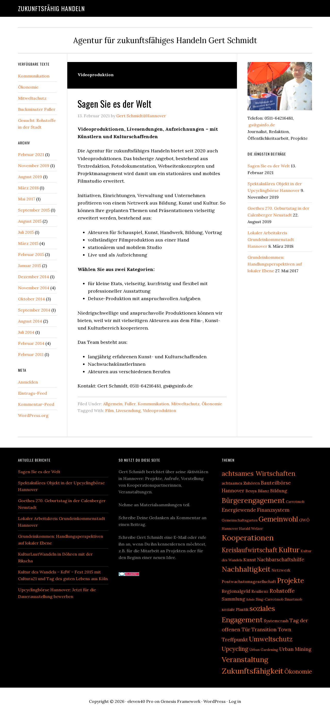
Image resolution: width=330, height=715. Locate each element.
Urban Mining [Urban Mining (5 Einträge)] (295, 649)
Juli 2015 (26, 232)
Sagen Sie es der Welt (114, 103)
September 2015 (34, 210)
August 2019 (30, 176)
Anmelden (28, 382)
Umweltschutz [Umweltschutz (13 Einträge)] (270, 639)
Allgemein (112, 403)
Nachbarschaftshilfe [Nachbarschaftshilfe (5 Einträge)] (280, 559)
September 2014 (34, 310)
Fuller (130, 403)
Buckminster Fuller (36, 109)
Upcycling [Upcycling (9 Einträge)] (235, 648)
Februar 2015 (31, 254)
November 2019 (33, 165)
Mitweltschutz (185, 403)
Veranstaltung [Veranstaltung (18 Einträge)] (245, 659)
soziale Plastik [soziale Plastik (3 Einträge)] (235, 609)
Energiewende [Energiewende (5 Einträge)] (239, 510)
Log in (235, 701)
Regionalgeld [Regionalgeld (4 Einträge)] (236, 591)
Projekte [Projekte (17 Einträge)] (290, 580)
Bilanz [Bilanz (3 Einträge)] (263, 490)
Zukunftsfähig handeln (51, 8)
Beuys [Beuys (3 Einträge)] (251, 490)
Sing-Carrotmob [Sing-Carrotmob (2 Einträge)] (270, 599)
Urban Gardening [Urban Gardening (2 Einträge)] (263, 649)
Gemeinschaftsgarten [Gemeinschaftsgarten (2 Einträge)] (240, 520)
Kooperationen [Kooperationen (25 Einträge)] (248, 537)
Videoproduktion (159, 410)
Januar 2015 (29, 265)
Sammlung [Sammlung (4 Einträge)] (233, 599)
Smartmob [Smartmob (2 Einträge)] (293, 599)
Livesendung (128, 410)
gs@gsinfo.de (261, 124)
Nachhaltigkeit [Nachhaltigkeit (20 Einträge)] (246, 569)
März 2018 (28, 187)
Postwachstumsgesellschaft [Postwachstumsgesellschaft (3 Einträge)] (249, 581)
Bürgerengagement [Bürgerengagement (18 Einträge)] (253, 500)
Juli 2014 (26, 332)
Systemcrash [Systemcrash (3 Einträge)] (276, 620)
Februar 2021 (31, 154)
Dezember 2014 (33, 276)
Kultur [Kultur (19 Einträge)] (289, 549)
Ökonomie (212, 403)
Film (109, 410)
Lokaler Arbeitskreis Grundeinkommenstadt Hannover (271, 239)
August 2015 (30, 221)
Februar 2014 (31, 343)
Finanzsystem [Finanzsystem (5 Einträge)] (273, 510)
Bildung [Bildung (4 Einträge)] (278, 491)
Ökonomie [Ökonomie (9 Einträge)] (298, 671)
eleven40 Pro (140, 701)
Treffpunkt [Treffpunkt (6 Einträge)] (235, 639)
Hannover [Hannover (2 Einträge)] (230, 528)
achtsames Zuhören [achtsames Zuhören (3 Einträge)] (241, 483)
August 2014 (30, 321)
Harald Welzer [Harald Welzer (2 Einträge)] (251, 528)
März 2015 (28, 243)
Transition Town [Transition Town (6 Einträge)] (271, 629)
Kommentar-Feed (36, 404)
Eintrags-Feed (32, 393)
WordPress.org (33, 415)
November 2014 (33, 287)
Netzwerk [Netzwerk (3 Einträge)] (280, 570)
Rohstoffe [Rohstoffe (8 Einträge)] (282, 590)
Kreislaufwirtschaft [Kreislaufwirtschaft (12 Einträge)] (249, 550)
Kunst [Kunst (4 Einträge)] (249, 560)
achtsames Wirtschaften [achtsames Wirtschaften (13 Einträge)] (258, 473)
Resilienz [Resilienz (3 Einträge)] (259, 591)
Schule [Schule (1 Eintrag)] (250, 599)
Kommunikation (153, 403)
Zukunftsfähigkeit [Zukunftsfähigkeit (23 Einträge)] (252, 671)
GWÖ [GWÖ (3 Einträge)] (304, 520)
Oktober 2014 (31, 298)
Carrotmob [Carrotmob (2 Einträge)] (295, 501)
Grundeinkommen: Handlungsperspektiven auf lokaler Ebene (275, 264)
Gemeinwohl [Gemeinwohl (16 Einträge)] (278, 519)
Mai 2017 (26, 198)
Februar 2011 (31, 354)
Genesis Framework (180, 701)
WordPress (214, 701)
